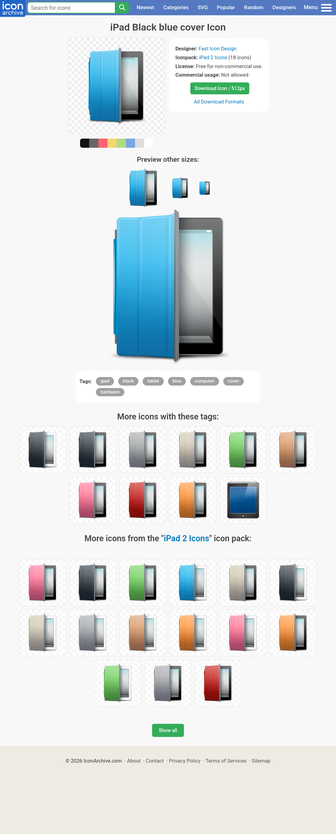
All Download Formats (219, 102)
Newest (145, 7)
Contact (155, 761)
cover (233, 381)
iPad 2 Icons (213, 57)
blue (177, 381)
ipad (104, 381)
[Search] (122, 7)
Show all (168, 730)
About (134, 761)
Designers (284, 7)
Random (253, 7)
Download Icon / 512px (220, 88)
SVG (203, 7)
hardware (109, 392)
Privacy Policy (184, 761)
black (128, 381)
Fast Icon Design (217, 48)
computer (205, 381)
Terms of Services (226, 761)
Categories (176, 7)
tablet (153, 381)
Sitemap (261, 761)
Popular (226, 7)
